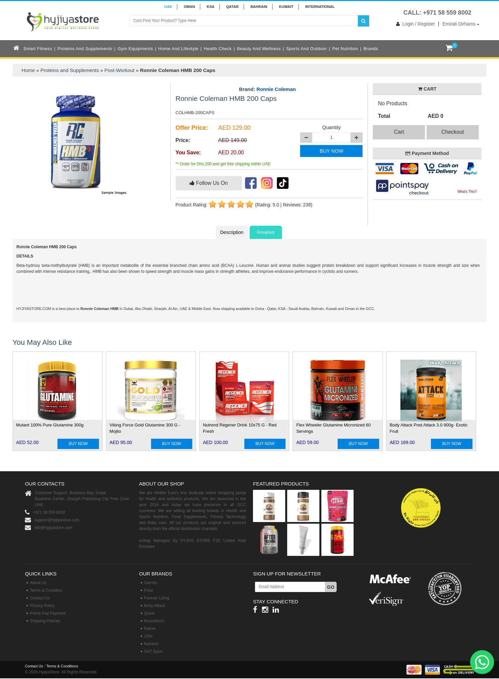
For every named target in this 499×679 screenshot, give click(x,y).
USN (148, 636)
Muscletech (154, 621)
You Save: (188, 152)
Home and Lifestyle (178, 48)
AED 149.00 (232, 140)
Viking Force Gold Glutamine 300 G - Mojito (145, 428)
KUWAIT (286, 7)
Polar (148, 590)
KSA (210, 7)
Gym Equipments (135, 48)
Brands (371, 48)
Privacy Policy (42, 605)
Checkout (453, 132)
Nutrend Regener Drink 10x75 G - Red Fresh (240, 428)
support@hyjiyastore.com (56, 520)
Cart (399, 132)
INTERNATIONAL (320, 7)
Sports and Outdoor (306, 48)
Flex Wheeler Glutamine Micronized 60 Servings (333, 428)
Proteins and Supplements (84, 48)
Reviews (266, 232)
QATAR (232, 7)
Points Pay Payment (48, 613)
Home (28, 70)
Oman (189, 7)
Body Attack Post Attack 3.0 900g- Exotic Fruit (429, 428)
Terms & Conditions (62, 666)
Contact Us (39, 598)
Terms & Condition (46, 590)
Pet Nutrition (345, 48)
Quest (149, 613)
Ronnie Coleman (276, 89)
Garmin (150, 582)
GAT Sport (153, 651)
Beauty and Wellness (259, 48)
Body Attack (154, 605)
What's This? (466, 191)
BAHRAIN (258, 7)
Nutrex (150, 628)
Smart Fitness (38, 48)
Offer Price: (192, 127)
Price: (183, 140)
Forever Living (156, 598)
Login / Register (414, 24)
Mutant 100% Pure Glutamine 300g (50, 424)
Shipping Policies (45, 621)
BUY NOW (331, 151)
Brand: (267, 89)
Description (231, 232)
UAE (168, 7)
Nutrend (151, 643)
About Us (38, 582)
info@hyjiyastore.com (53, 527)
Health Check (218, 48)
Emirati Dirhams (461, 24)
